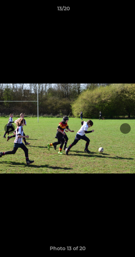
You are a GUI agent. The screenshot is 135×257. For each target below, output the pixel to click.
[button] (109, 10)
